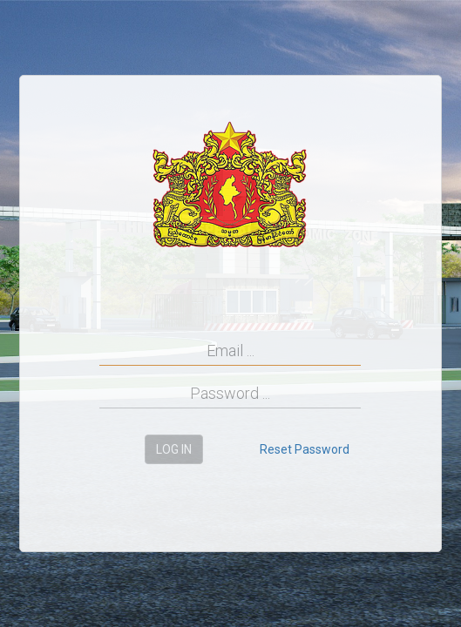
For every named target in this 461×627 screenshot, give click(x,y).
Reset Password (304, 449)
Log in (174, 449)
